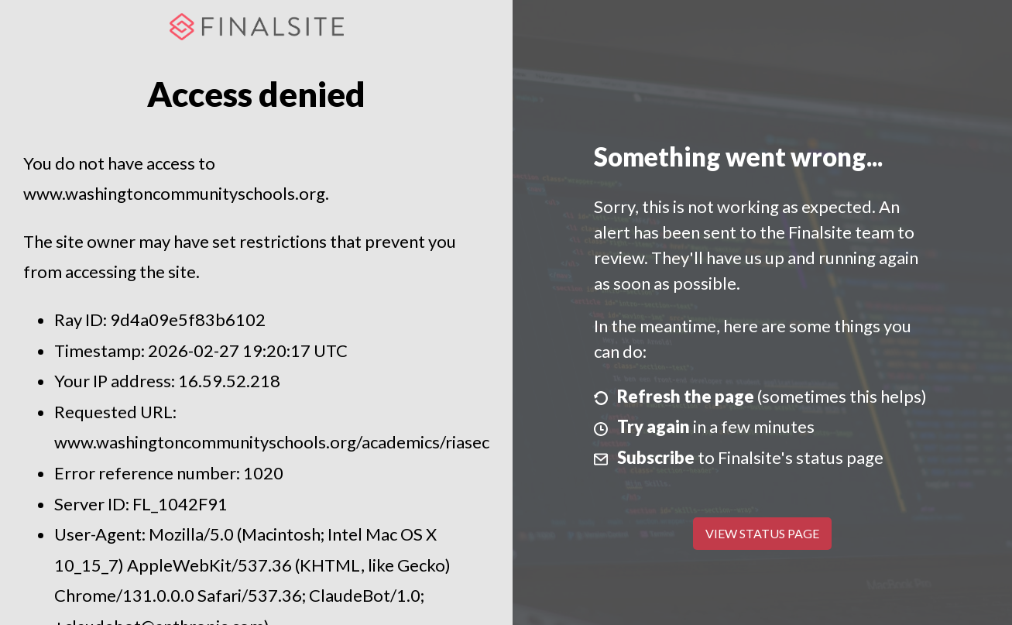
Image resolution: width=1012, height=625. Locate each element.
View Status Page (762, 533)
